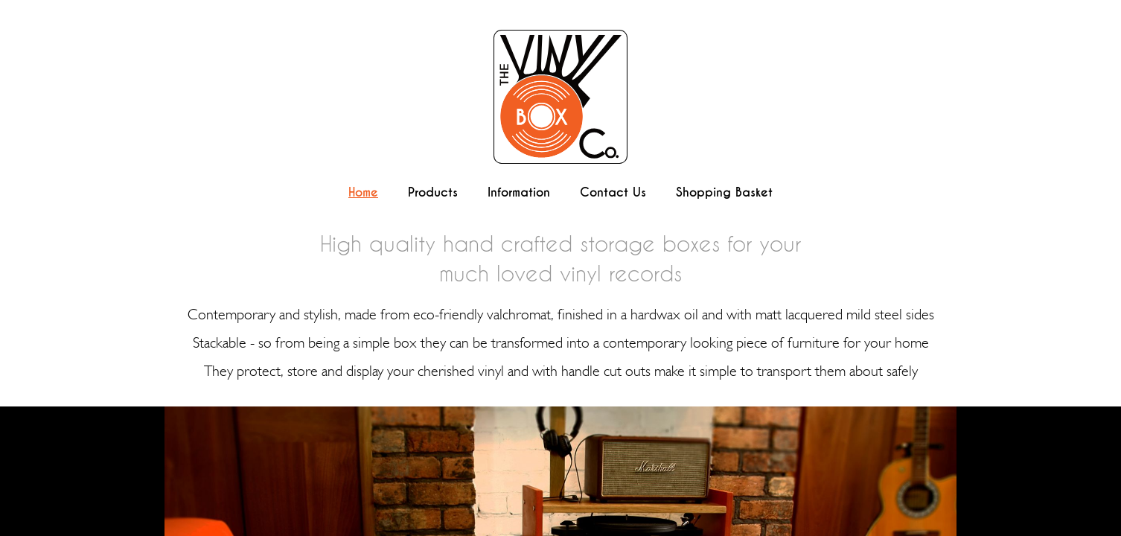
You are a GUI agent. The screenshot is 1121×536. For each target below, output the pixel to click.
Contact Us (613, 193)
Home (363, 193)
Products (433, 193)
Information (519, 193)
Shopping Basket (724, 193)
